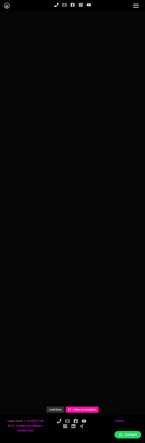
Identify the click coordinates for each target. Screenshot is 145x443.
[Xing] (81, 426)
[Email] (64, 5)
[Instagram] (81, 5)
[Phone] (56, 5)
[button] (127, 434)
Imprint (119, 421)
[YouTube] (89, 5)
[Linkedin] (73, 426)
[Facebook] (73, 5)
